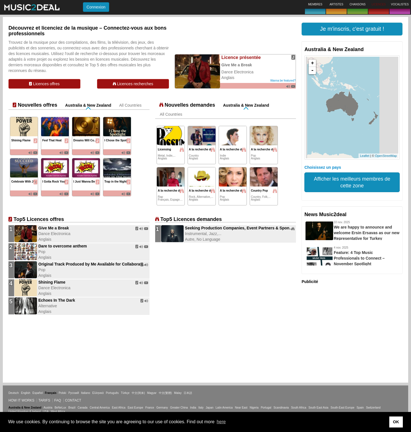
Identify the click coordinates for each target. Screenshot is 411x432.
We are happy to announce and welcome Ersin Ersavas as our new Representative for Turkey (366, 233)
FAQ (57, 400)
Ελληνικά (98, 392)
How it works (21, 400)
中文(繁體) (165, 392)
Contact (73, 400)
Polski (62, 392)
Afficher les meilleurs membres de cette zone (352, 182)
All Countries (130, 105)
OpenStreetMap (386, 155)
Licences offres (44, 84)
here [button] (221, 421)
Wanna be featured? (283, 80)
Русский (73, 392)
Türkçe (125, 392)
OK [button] (396, 422)
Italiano (85, 392)
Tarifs (44, 400)
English (25, 392)
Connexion (96, 7)
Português (112, 392)
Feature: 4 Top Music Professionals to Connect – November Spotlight (359, 258)
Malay (178, 392)
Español (37, 392)
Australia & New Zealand (88, 105)
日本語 (188, 392)
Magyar (151, 392)
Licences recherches (133, 84)
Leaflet (364, 155)
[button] (352, 29)
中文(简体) (138, 392)
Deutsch (13, 392)
